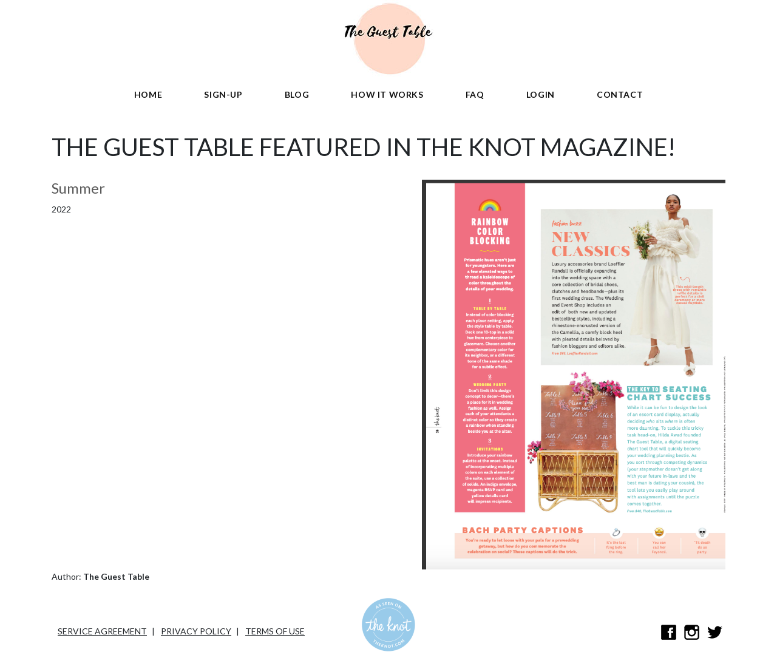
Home (148, 94)
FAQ (475, 94)
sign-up (223, 94)
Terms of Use (275, 631)
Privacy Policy (196, 631)
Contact (620, 94)
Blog (297, 94)
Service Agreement (102, 631)
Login (540, 94)
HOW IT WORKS (387, 94)
